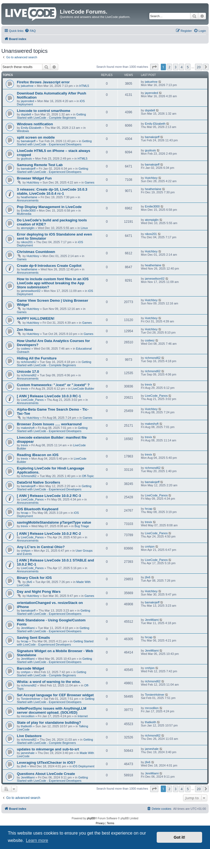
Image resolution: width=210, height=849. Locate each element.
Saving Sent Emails (33, 638)
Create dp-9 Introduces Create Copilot (49, 266)
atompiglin (28, 228)
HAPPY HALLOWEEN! (35, 318)
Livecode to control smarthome (43, 111)
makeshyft (28, 427)
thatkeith (26, 726)
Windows (23, 131)
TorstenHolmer (31, 698)
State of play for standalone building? (49, 722)
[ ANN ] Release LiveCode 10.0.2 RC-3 (49, 496)
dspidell (26, 114)
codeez (25, 348)
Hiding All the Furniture (37, 358)
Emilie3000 (28, 210)
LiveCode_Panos (32, 399)
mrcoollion (28, 716)
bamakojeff (28, 141)
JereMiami (28, 628)
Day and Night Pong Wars (39, 592)
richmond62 (28, 362)
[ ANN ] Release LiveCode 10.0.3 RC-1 (49, 396)
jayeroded (27, 101)
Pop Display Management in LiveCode (49, 207)
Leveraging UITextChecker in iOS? (46, 763)
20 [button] (199, 67)
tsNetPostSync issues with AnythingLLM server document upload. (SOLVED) (51, 710)
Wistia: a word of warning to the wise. (49, 682)
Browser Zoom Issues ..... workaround (49, 424)
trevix (24, 388)
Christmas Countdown (36, 252)
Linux (84, 228)
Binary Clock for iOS (34, 578)
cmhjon (25, 550)
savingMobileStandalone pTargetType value (54, 522)
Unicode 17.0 (28, 371)
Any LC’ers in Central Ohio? (41, 547)
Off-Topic (88, 476)
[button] (154, 67)
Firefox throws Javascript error (43, 82)
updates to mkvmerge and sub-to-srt (48, 749)
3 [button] (176, 67)
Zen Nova (25, 330)
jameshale (28, 753)
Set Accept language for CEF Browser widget (55, 695)
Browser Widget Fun (34, 178)
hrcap (25, 512)
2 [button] (169, 67)
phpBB (91, 818)
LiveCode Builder (83, 388)
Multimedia (24, 213)
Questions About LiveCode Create (46, 774)
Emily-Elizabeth (31, 127)
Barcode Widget (30, 668)
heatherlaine (29, 197)
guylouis (26, 158)
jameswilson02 (31, 290)
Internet (83, 716)
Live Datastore (29, 736)
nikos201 (27, 242)
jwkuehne (27, 85)
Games (89, 182)
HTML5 (84, 85)
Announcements (28, 200)
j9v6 (29, 582)
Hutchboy (33, 182)
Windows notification (35, 124)
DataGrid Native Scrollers (38, 482)
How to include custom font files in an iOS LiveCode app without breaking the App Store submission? (53, 283)
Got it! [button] (179, 837)
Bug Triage (82, 526)
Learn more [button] (37, 840)
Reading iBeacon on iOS (37, 455)
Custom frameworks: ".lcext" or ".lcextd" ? (53, 385)
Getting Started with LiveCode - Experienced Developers (54, 142)
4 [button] (182, 67)
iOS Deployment (83, 766)
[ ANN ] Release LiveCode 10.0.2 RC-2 (49, 534)
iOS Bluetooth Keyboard (37, 509)
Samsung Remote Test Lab (40, 165)
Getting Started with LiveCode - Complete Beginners (51, 116)
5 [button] (188, 67)
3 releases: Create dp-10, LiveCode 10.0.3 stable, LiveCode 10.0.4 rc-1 (52, 191)
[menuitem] (30, 31)
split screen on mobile (36, 137)
